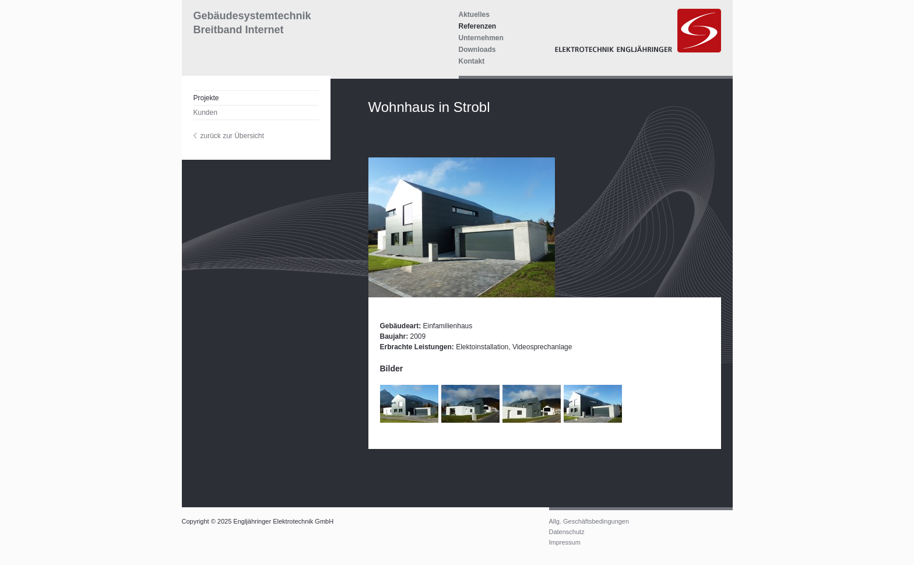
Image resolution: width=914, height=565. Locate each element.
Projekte (206, 98)
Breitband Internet (239, 30)
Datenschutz (567, 531)
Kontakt (472, 61)
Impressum (565, 542)
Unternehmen (481, 38)
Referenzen (478, 26)
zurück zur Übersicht (232, 136)
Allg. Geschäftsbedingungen (589, 521)
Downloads (477, 49)
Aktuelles (474, 14)
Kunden (205, 112)
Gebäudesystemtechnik (252, 16)
